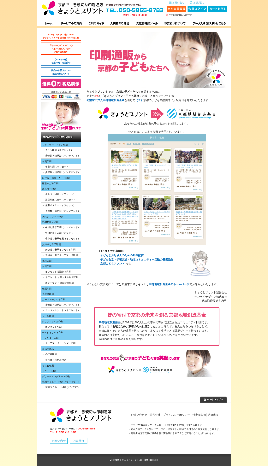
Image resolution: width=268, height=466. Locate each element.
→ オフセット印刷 (52, 326)
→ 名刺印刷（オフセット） (56, 166)
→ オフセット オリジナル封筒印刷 (60, 277)
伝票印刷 (46, 288)
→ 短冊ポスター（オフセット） (58, 205)
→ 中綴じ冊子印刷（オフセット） (60, 233)
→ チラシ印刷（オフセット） (57, 150)
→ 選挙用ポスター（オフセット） (60, 199)
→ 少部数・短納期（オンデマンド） (61, 155)
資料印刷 (46, 261)
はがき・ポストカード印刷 (56, 178)
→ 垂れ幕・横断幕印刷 (54, 359)
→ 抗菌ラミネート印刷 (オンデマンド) (60, 388)
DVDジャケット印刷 (52, 332)
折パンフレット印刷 (52, 216)
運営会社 (155, 414)
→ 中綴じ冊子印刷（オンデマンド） (61, 227)
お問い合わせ (139, 414)
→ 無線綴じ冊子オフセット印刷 (58, 249)
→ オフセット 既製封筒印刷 (57, 271)
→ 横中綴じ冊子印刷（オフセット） (61, 238)
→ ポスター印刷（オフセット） (58, 194)
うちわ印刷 (48, 365)
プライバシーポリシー (176, 414)
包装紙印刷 (48, 294)
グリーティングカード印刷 (56, 376)
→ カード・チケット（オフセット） (61, 310)
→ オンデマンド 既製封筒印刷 (58, 283)
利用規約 (213, 414)
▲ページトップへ (213, 399)
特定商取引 (199, 414)
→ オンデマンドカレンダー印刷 (58, 343)
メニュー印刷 (49, 371)
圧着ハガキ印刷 (50, 183)
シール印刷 (48, 316)
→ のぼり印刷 (49, 354)
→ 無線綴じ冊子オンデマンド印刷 (60, 255)
